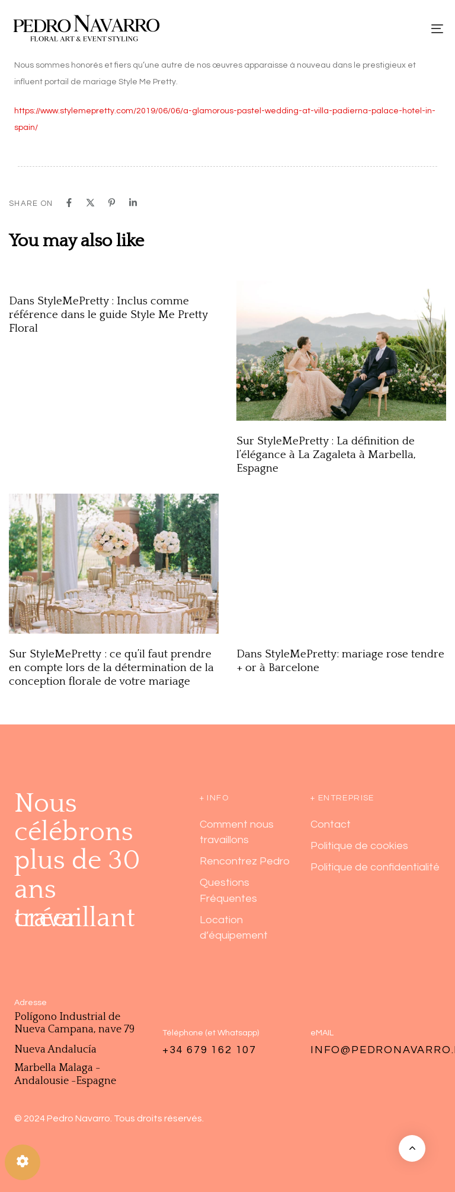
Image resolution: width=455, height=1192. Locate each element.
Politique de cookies (359, 845)
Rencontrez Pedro (245, 861)
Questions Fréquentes (228, 890)
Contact (330, 824)
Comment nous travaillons (237, 832)
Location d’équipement (234, 927)
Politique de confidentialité (375, 867)
